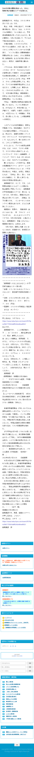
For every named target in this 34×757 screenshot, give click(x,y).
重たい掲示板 (9, 681)
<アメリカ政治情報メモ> (12, 686)
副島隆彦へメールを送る (11, 625)
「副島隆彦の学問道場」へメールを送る (15, 627)
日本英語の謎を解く (11, 696)
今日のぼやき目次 (9, 620)
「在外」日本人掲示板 (12, 691)
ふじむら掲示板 (10, 714)
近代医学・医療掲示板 (12, 711)
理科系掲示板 (9, 704)
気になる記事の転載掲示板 (13, 684)
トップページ (8, 617)
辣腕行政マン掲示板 (11, 716)
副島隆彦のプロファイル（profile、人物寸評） (17, 622)
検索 (30, 663)
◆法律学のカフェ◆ (11, 701)
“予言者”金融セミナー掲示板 (13, 718)
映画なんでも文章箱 (11, 699)
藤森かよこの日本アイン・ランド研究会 (16, 732)
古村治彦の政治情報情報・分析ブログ (16, 734)
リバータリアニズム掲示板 (13, 694)
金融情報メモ (9, 706)
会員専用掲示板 (6, 577)
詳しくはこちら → (7, 596)
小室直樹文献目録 (11, 709)
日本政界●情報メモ (11, 689)
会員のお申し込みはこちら (9, 565)
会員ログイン (6, 548)
